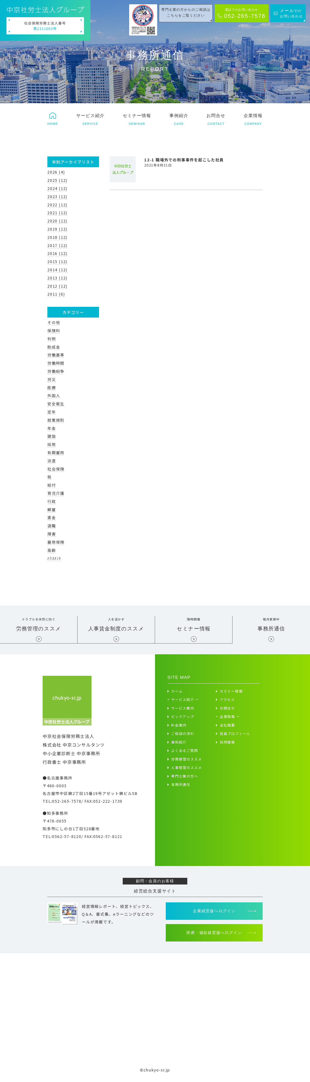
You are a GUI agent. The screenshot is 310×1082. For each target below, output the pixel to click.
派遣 (51, 460)
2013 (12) (57, 278)
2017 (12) (57, 245)
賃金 (51, 517)
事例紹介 (178, 745)
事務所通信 (180, 787)
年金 (51, 428)
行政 (51, 501)
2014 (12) (57, 269)
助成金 (53, 347)
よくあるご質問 (184, 753)
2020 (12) (57, 221)
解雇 (51, 509)
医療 (51, 387)
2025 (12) (57, 180)
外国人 (53, 395)
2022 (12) (57, 204)
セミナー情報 (231, 694)
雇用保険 (55, 542)
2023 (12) (57, 196)
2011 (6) (56, 294)
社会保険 (55, 469)
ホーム (177, 694)
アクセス (227, 702)
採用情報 (227, 745)
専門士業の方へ (184, 779)
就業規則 (55, 420)
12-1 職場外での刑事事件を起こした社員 (184, 159)
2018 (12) (57, 237)
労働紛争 (55, 371)
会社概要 (227, 728)
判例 (51, 338)
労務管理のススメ (186, 762)
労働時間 (55, 363)
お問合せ (227, 711)
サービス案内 (182, 711)
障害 (51, 534)
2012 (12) (57, 286)
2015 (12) (57, 261)
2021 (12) (57, 212)
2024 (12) (57, 188)
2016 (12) (57, 253)
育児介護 (55, 493)
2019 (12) (57, 229)
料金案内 (178, 728)
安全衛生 (55, 403)
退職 (51, 525)
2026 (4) (56, 172)
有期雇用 (55, 452)
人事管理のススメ (186, 770)
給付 (51, 485)
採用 (51, 444)
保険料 (53, 330)
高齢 (51, 550)
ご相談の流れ (182, 736)
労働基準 (55, 355)
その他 (53, 322)
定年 (51, 412)
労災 (51, 379)
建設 (51, 436)
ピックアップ (182, 719)
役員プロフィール (235, 736)
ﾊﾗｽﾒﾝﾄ (54, 558)
